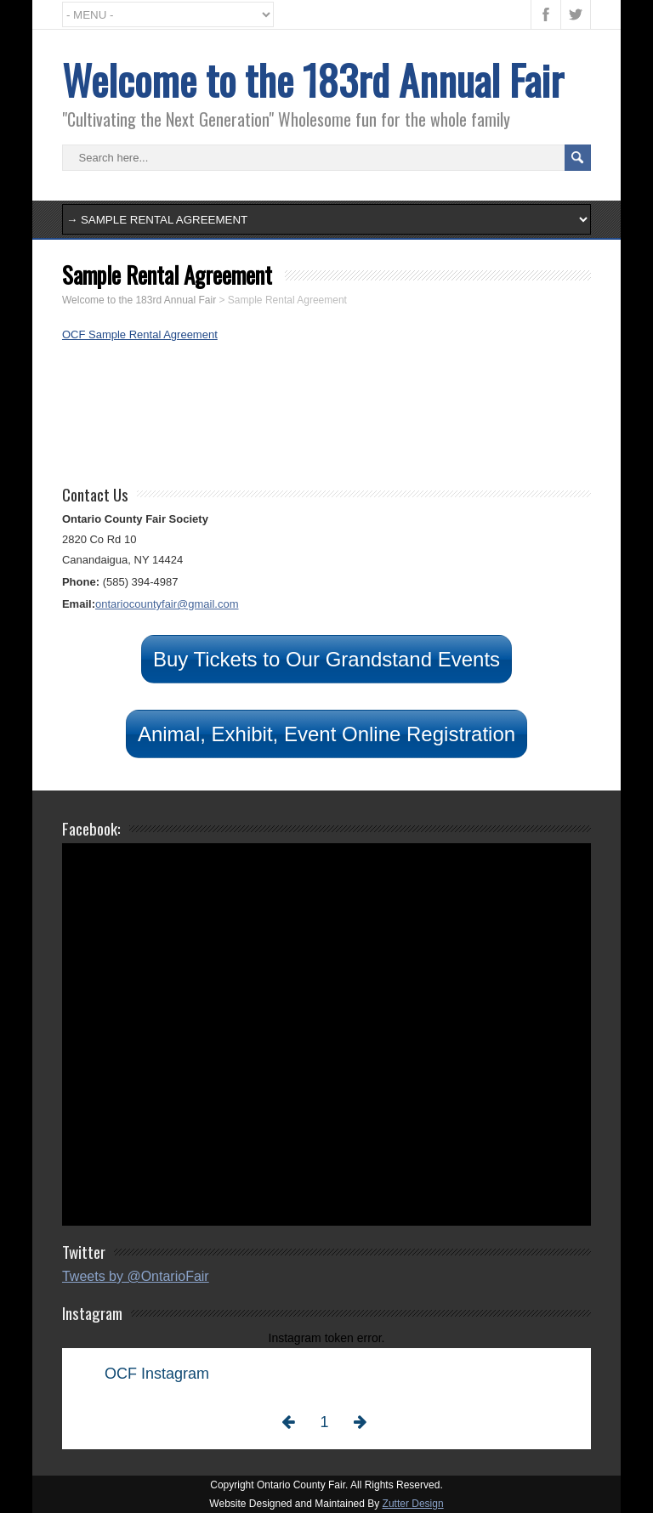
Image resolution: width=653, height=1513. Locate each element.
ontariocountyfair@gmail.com (167, 604)
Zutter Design (413, 1504)
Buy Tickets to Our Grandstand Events (326, 659)
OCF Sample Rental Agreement (140, 334)
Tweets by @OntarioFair (135, 1276)
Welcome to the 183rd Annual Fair (313, 79)
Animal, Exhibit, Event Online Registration (326, 733)
